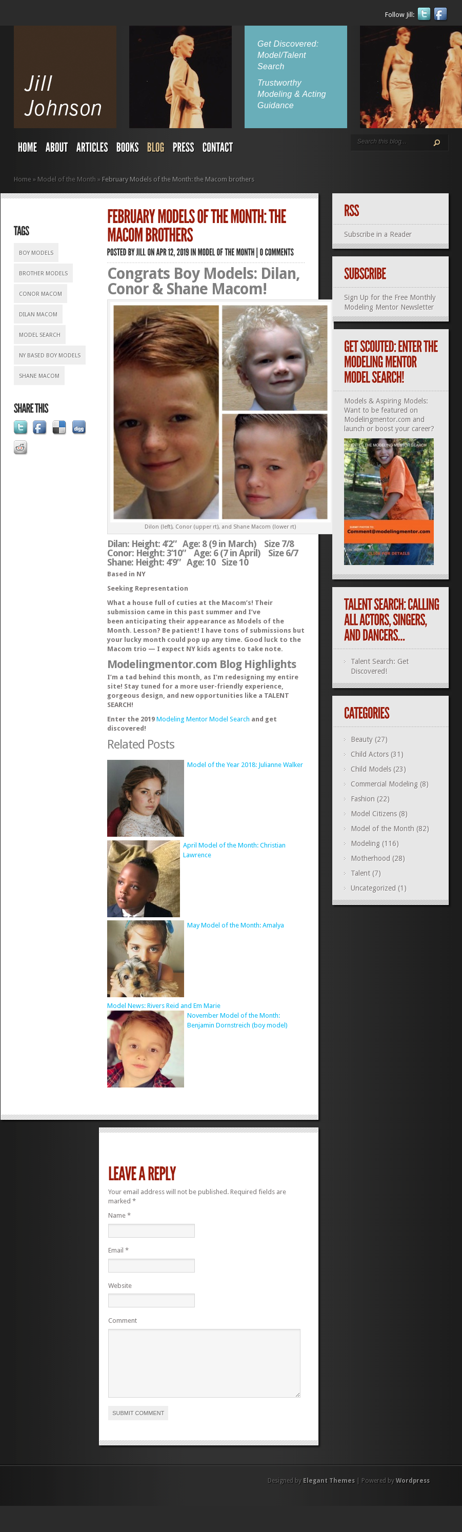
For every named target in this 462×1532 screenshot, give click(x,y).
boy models (36, 253)
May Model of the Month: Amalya (235, 925)
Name (119, 1215)
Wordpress (413, 1493)
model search (40, 335)
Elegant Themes (329, 1493)
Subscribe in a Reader (378, 234)
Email (118, 1250)
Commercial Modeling (384, 784)
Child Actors (370, 754)
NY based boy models (50, 355)
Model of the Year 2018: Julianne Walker (245, 765)
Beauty (362, 739)
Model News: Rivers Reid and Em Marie (163, 1006)
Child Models (371, 769)
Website (120, 1285)
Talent (360, 873)
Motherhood (370, 858)
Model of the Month (66, 179)
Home (22, 179)
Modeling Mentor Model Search (203, 719)
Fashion (363, 799)
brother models (43, 273)
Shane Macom (39, 376)
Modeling (365, 843)
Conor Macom (40, 294)
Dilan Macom (38, 314)
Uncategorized (373, 888)
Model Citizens (374, 814)
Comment (122, 1320)
